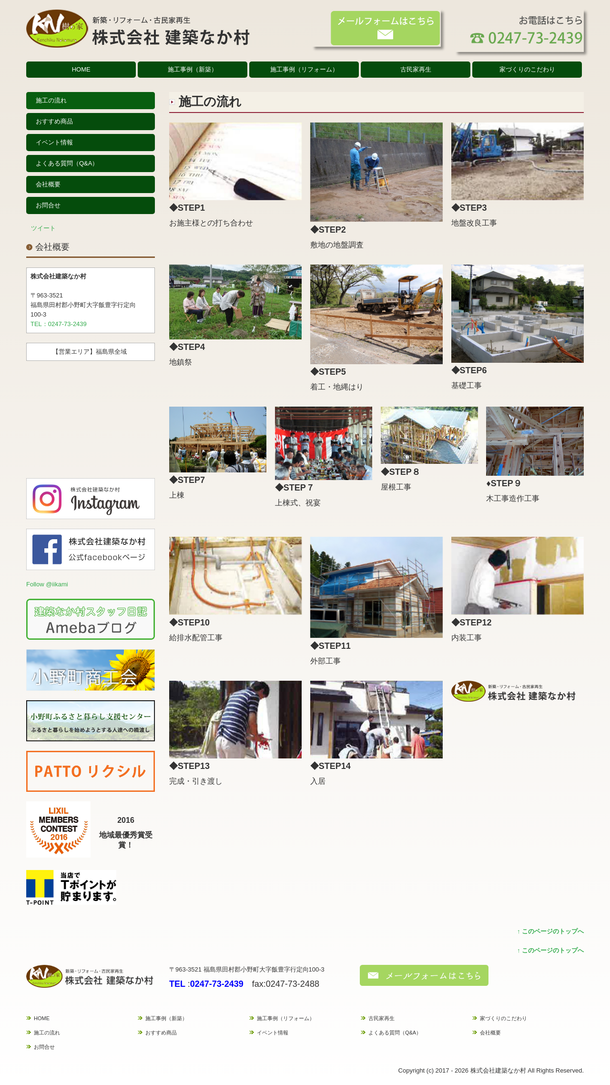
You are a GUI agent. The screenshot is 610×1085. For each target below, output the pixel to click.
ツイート (43, 228)
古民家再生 (415, 69)
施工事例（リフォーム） (304, 69)
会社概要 (48, 184)
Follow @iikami (47, 584)
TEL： (39, 324)
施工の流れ (51, 100)
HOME (81, 69)
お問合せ (48, 205)
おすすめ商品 (54, 121)
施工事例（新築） (192, 69)
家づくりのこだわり (527, 69)
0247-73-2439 (67, 324)
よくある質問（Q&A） (67, 163)
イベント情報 (54, 142)
